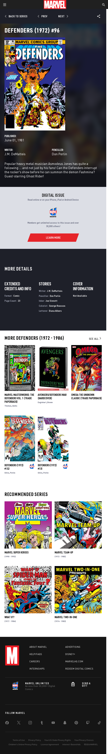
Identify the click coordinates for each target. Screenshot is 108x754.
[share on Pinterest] (76, 723)
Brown (50, 402)
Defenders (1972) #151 (47, 466)
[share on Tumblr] (42, 723)
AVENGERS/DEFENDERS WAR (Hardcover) (52, 396)
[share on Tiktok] (99, 723)
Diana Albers (55, 310)
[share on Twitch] (88, 723)
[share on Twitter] (18, 723)
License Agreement (50, 744)
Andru (14, 405)
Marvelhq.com (74, 661)
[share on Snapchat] (65, 723)
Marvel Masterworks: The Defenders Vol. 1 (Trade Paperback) (19, 398)
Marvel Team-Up (64, 552)
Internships (37, 668)
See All (95, 338)
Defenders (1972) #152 (14, 466)
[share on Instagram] (30, 723)
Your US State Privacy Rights (57, 740)
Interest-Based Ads (71, 744)
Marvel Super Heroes (16, 552)
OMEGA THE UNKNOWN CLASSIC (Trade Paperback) (86, 396)
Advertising (72, 646)
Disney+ (70, 654)
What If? (9, 617)
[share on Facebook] (7, 723)
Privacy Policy (34, 740)
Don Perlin (59, 154)
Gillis (7, 472)
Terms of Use (19, 740)
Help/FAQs (35, 654)
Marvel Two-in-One (66, 617)
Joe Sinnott (51, 300)
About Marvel (38, 646)
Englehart (42, 402)
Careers (34, 661)
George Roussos (57, 305)
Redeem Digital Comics (79, 668)
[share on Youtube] (53, 723)
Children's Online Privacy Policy (22, 744)
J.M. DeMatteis (15, 154)
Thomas (8, 405)
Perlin (12, 472)
